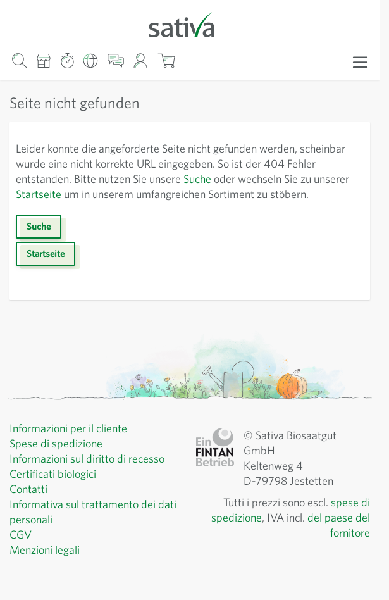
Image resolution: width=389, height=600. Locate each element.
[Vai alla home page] (189, 23)
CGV (21, 550)
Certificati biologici (55, 489)
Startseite (97, 194)
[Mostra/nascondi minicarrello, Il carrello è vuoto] (166, 60)
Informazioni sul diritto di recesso (92, 474)
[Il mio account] (141, 60)
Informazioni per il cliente (72, 443)
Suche (251, 179)
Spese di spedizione (60, 459)
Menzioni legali (47, 565)
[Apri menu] (360, 61)
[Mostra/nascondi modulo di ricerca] (19, 60)
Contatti (29, 504)
